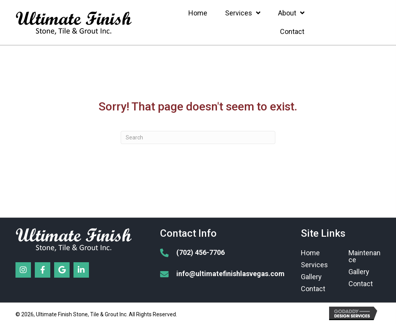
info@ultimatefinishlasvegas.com (230, 274)
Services (314, 265)
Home (310, 253)
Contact (313, 289)
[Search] (198, 137)
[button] (23, 270)
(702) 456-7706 (200, 252)
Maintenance (364, 256)
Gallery (311, 277)
